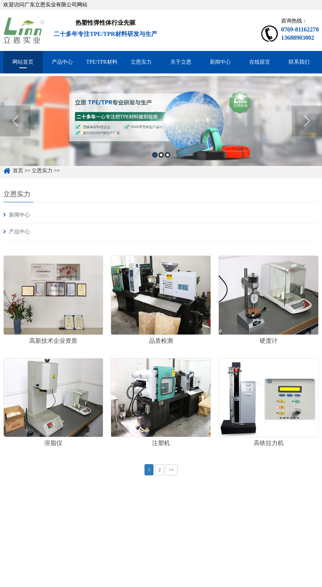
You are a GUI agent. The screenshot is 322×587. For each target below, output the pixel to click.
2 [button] (161, 160)
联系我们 (299, 62)
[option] (161, 127)
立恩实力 (141, 62)
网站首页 (22, 62)
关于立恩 (180, 62)
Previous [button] (15, 127)
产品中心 (62, 62)
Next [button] (307, 127)
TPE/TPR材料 (101, 62)
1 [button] (154, 160)
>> (171, 469)
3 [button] (167, 160)
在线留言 (259, 62)
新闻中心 (220, 62)
